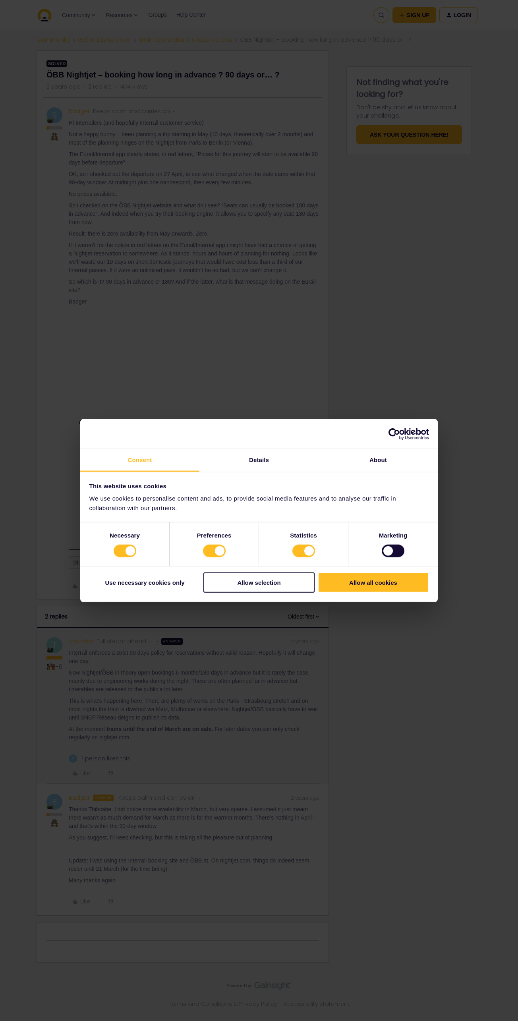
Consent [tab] (140, 459)
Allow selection (258, 582)
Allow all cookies (373, 582)
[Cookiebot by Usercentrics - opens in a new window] (394, 434)
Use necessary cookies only (144, 582)
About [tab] (378, 459)
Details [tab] (259, 459)
